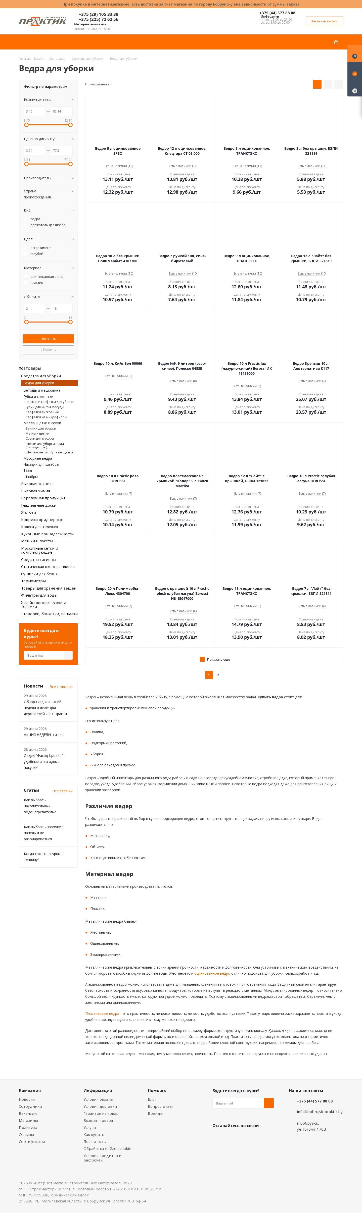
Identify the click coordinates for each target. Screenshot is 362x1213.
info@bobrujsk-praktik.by (320, 1111)
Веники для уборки (41, 428)
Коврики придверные (42, 519)
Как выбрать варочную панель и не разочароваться (44, 832)
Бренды (155, 1113)
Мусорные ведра (37, 458)
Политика (28, 1127)
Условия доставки (100, 1106)
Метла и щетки (37, 433)
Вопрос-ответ (161, 1106)
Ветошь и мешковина (41, 390)
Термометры (33, 580)
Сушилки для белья (39, 573)
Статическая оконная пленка (48, 566)
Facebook (230, 1137)
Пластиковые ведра (102, 1013)
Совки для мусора (40, 438)
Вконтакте (217, 1137)
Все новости (61, 686)
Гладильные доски (38, 505)
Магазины (28, 1120)
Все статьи (62, 790)
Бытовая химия (35, 490)
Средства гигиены (38, 559)
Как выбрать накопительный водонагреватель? (40, 806)
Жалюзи (28, 512)
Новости (27, 1099)
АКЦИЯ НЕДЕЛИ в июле (44, 734)
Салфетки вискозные (42, 412)
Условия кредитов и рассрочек (102, 1158)
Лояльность (94, 1141)
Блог (152, 1099)
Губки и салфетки (38, 396)
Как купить (93, 1134)
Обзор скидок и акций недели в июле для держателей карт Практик (46, 707)
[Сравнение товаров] (354, 87)
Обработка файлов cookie (107, 1148)
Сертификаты (32, 1141)
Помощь (157, 1090)
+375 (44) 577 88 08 (277, 13)
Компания (30, 1090)
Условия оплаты (98, 1099)
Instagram (243, 1137)
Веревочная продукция (43, 497)
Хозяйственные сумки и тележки (43, 604)
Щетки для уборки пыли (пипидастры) (45, 445)
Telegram (255, 1137)
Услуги (89, 1127)
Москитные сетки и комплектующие (39, 550)
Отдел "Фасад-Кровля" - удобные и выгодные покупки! (44, 761)
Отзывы (26, 1134)
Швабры (30, 476)
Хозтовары (30, 368)
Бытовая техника (37, 483)
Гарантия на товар (101, 1113)
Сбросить (48, 349)
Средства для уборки (41, 375)
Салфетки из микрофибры (46, 417)
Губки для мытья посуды (45, 407)
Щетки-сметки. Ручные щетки (49, 452)
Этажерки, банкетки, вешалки (49, 613)
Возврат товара (98, 1120)
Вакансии (28, 1113)
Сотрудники (30, 1106)
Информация (97, 1090)
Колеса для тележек (39, 526)
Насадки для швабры (41, 464)
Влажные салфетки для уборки (50, 401)
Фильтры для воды (39, 595)
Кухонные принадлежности (47, 533)
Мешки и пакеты (37, 540)
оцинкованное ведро (211, 973)
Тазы (27, 470)
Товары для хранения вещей (48, 588)
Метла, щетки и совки (42, 422)
